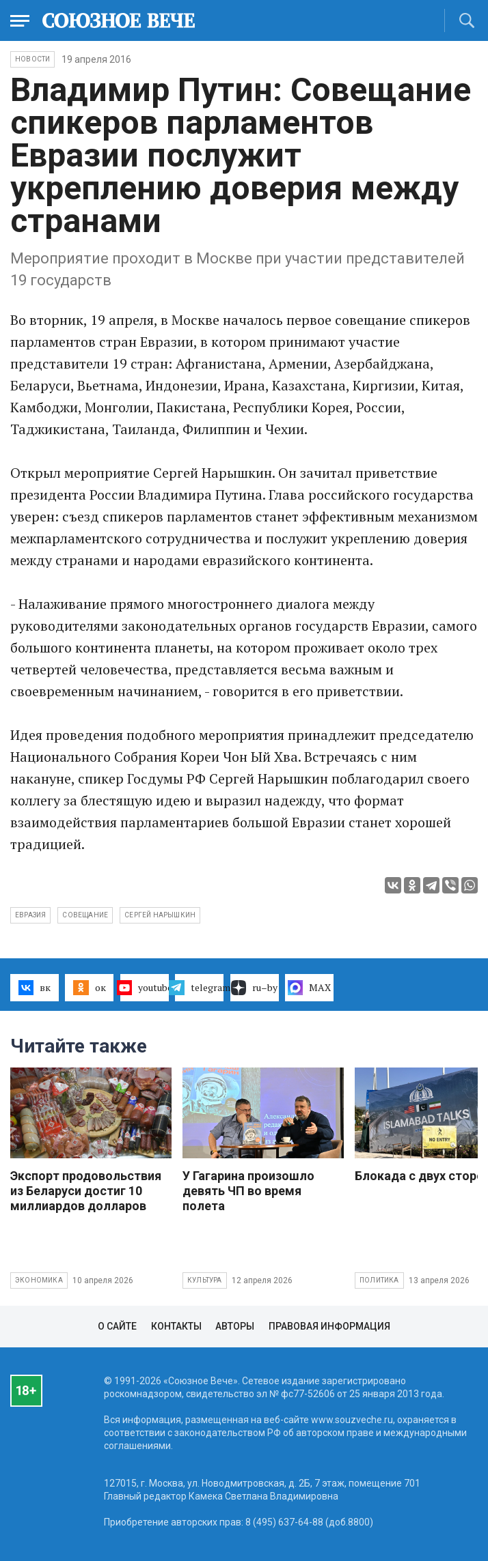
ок (89, 987)
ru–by (254, 987)
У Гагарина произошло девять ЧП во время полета (248, 1191)
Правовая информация (329, 1326)
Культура (204, 1280)
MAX (309, 987)
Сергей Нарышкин (159, 915)
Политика (379, 1280)
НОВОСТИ (32, 59)
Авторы (234, 1326)
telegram (199, 987)
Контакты (176, 1326)
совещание (85, 915)
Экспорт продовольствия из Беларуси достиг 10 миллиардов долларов (85, 1191)
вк (34, 987)
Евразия (30, 915)
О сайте (117, 1326)
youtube (144, 987)
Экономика (39, 1280)
